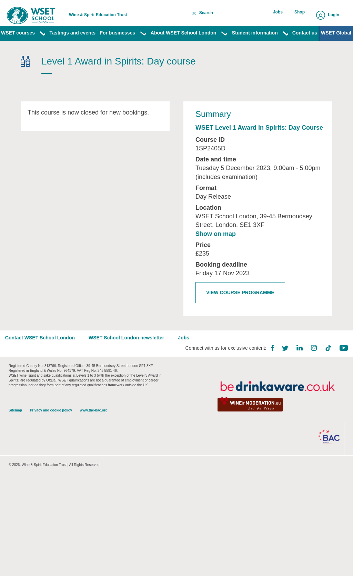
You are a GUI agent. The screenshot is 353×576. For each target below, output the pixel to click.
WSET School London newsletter (130, 350)
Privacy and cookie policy (51, 424)
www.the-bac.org (94, 424)
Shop (300, 14)
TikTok (325, 360)
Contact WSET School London (43, 350)
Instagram (310, 360)
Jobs (280, 14)
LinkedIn (296, 360)
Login (333, 14)
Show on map (215, 243)
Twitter (282, 360)
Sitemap (15, 424)
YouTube (340, 360)
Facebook (269, 360)
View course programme (240, 302)
